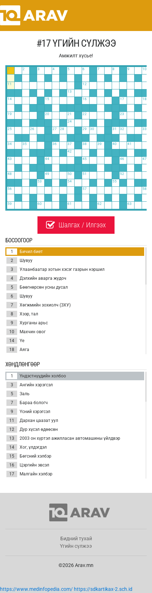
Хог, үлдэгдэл (26, 447)
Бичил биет (24, 251)
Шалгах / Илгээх (76, 225)
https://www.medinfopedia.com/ (36, 589)
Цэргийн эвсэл (27, 465)
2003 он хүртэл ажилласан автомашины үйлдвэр (63, 438)
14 (11, 340)
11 (11, 420)
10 (11, 331)
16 (11, 465)
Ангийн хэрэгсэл (29, 385)
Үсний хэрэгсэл (28, 411)
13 (11, 438)
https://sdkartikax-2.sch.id (103, 589)
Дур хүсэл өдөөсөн (32, 429)
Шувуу (19, 260)
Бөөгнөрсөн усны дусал (37, 287)
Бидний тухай (76, 538)
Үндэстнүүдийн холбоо (36, 376)
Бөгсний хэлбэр (28, 456)
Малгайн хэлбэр (29, 474)
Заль (18, 394)
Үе (15, 340)
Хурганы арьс (27, 323)
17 (11, 473)
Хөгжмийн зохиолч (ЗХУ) (38, 305)
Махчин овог (26, 332)
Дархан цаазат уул (32, 420)
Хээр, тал (22, 314)
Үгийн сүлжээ (76, 546)
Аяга (17, 349)
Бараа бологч (27, 402)
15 (11, 456)
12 (11, 429)
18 (11, 349)
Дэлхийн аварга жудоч (36, 278)
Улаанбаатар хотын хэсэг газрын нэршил (55, 269)
